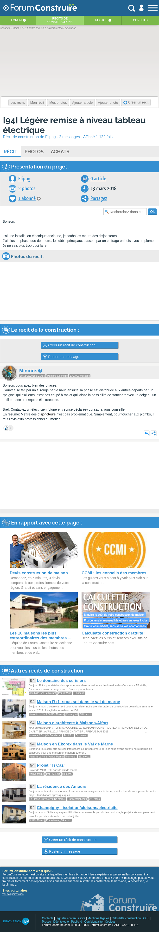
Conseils (140, 20)
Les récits (18, 102)
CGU (146, 918)
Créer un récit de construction (69, 345)
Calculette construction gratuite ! (114, 633)
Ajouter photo (108, 102)
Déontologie (61, 921)
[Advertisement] (79, 476)
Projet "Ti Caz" (51, 765)
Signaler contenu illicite (70, 918)
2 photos (26, 188)
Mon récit (37, 102)
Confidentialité (93, 921)
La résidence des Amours (61, 786)
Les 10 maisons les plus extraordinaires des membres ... (40, 635)
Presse (46, 921)
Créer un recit (136, 102)
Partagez (98, 198)
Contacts (47, 918)
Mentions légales (98, 918)
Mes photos (58, 102)
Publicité (76, 921)
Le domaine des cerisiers (61, 680)
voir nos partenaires (13, 894)
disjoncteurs (47, 414)
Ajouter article (82, 102)
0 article (98, 178)
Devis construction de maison (39, 573)
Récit (10, 152)
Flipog (24, 178)
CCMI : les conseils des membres (114, 573)
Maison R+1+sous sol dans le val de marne (78, 701)
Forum (16, 20)
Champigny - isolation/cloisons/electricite (77, 807)
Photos (101, 20)
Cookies (110, 921)
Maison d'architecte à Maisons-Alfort (72, 723)
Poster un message (61, 357)
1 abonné (27, 198)
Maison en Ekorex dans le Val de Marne (75, 744)
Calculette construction (126, 918)
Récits (60, 20)
